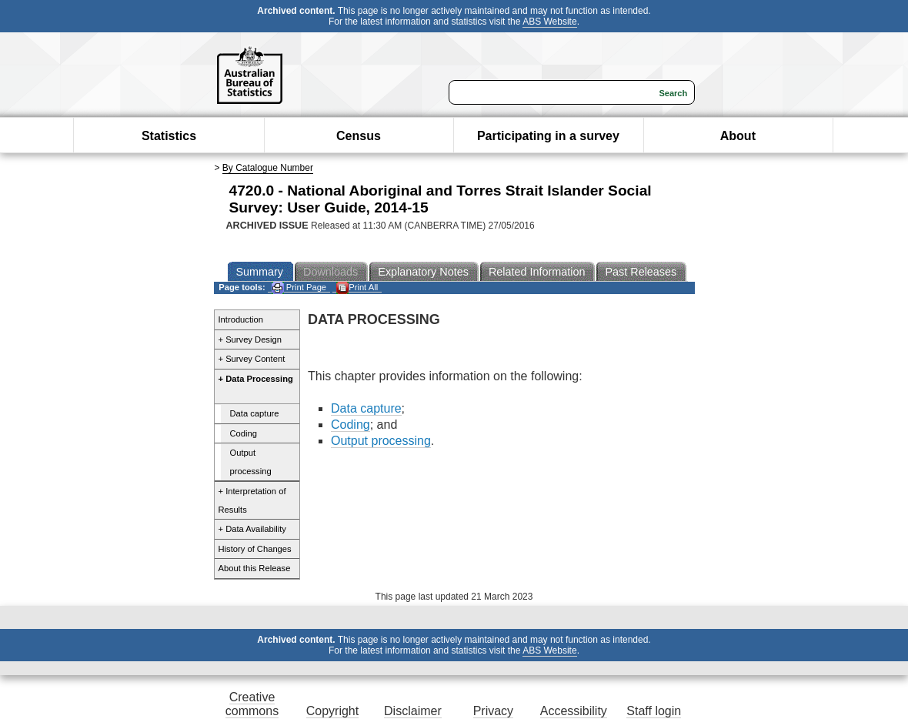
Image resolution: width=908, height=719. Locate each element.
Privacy (493, 710)
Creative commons (252, 704)
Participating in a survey (548, 135)
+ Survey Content (252, 358)
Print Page (299, 288)
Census (358, 135)
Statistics (169, 135)
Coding (243, 433)
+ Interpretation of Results (252, 500)
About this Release (255, 568)
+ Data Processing (256, 378)
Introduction (241, 319)
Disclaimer (413, 710)
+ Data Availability (252, 528)
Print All (357, 288)
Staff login (653, 710)
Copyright (332, 710)
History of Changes (255, 548)
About (738, 135)
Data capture (254, 413)
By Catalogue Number (267, 167)
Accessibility (573, 710)
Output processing (251, 462)
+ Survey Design (250, 339)
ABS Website (549, 21)
